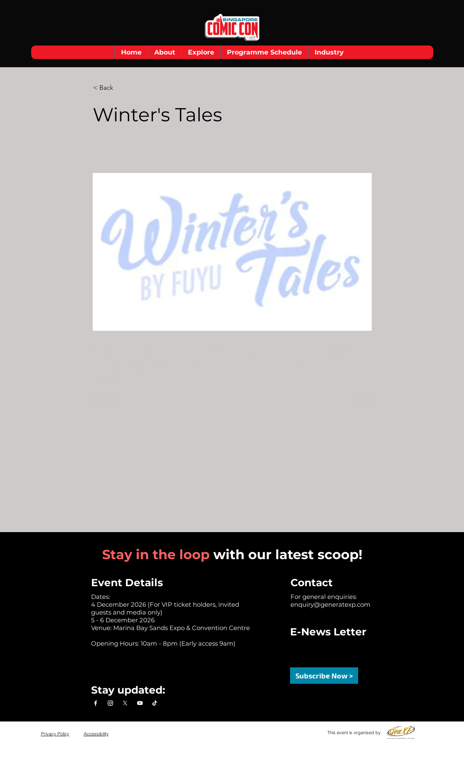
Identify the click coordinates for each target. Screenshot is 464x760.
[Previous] (120, 400)
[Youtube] (139, 703)
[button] (164, 52)
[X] (125, 703)
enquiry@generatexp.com (330, 604)
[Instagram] (110, 703)
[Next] (351, 400)
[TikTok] (154, 703)
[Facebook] (95, 703)
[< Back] (120, 88)
